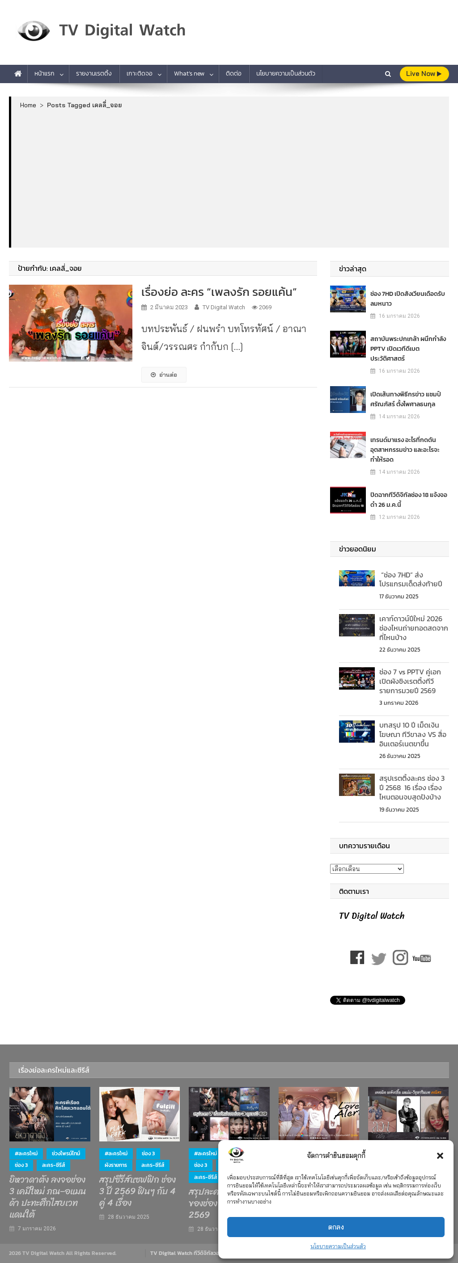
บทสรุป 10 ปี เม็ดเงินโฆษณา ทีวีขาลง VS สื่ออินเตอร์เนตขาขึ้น (412, 734)
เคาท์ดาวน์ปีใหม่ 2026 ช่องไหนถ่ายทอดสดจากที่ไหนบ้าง (413, 628)
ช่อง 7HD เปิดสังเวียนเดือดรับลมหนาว (407, 298)
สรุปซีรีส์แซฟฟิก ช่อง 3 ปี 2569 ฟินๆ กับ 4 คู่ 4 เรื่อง (137, 1191)
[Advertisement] (230, 177)
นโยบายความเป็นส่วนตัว (338, 1246)
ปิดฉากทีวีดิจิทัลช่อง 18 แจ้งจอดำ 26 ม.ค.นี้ (408, 499)
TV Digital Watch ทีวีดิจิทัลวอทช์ (188, 1253)
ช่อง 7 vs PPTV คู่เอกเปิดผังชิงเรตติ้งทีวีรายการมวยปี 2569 (410, 681)
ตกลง (336, 1227)
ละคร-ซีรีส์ (53, 1165)
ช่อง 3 (21, 1165)
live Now (423, 73)
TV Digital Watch (224, 307)
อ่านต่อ (164, 374)
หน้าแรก (44, 73)
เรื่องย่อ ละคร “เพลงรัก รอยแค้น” (219, 291)
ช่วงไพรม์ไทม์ (66, 1153)
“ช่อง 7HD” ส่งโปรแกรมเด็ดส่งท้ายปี (410, 579)
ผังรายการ (116, 1165)
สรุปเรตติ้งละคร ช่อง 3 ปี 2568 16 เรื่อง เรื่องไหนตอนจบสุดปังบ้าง (412, 787)
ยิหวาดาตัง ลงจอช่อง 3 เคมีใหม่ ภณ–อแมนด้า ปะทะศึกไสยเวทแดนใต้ (47, 1197)
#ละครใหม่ (26, 1153)
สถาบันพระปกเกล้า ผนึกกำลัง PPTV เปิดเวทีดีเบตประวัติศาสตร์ (408, 348)
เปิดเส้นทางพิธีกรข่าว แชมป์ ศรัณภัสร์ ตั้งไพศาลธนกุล (405, 399)
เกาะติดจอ (140, 73)
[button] (440, 1155)
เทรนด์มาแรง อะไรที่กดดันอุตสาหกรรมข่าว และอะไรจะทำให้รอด (405, 449)
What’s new (189, 73)
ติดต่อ (234, 73)
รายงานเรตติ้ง (94, 73)
